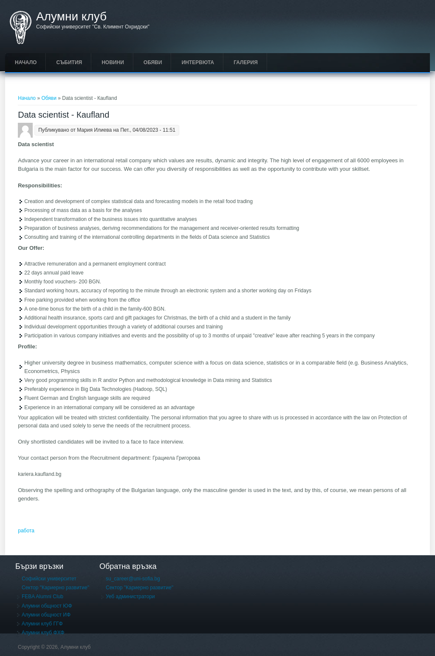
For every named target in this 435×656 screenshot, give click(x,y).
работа (26, 531)
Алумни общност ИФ (46, 615)
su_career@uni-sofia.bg (133, 579)
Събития (69, 62)
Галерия (246, 62)
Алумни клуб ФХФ (43, 633)
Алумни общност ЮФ (47, 606)
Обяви (153, 62)
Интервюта (197, 62)
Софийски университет (49, 579)
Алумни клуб (71, 17)
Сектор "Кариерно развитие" (55, 588)
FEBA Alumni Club (42, 596)
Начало (26, 62)
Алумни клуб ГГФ (42, 624)
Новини (113, 62)
